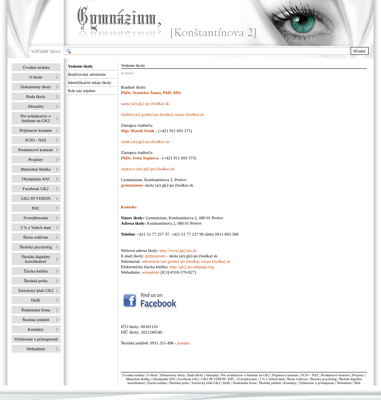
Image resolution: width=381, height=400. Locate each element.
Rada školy (195, 375)
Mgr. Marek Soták (138, 130)
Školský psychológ (323, 379)
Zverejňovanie (247, 379)
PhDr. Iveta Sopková (140, 157)
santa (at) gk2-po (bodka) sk (145, 103)
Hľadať (359, 51)
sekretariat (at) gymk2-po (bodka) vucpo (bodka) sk (186, 261)
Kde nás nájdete (81, 90)
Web (357, 383)
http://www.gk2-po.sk (178, 250)
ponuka (183, 343)
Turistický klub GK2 (205, 383)
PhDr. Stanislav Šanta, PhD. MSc (151, 92)
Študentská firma (244, 383)
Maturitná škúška (138, 379)
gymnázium (131, 185)
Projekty (358, 375)
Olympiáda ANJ (163, 379)
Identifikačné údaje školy (89, 82)
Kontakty (290, 383)
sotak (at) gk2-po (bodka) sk (145, 141)
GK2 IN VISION (213, 379)
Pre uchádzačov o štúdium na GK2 (245, 375)
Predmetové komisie (336, 375)
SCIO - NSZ (309, 375)
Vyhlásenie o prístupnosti (316, 383)
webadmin (150, 272)
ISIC (231, 379)
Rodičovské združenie (87, 74)
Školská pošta (179, 383)
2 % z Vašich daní (272, 379)
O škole (152, 375)
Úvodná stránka (36, 67)
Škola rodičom (297, 379)
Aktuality (211, 375)
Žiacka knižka (157, 383)
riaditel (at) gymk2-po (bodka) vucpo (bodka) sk (162, 114)
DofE (227, 383)
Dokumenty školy (172, 375)
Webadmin (344, 383)
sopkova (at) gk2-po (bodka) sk (148, 168)
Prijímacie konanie (285, 375)
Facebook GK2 (188, 379)
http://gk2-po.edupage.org (192, 266)
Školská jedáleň (270, 383)
